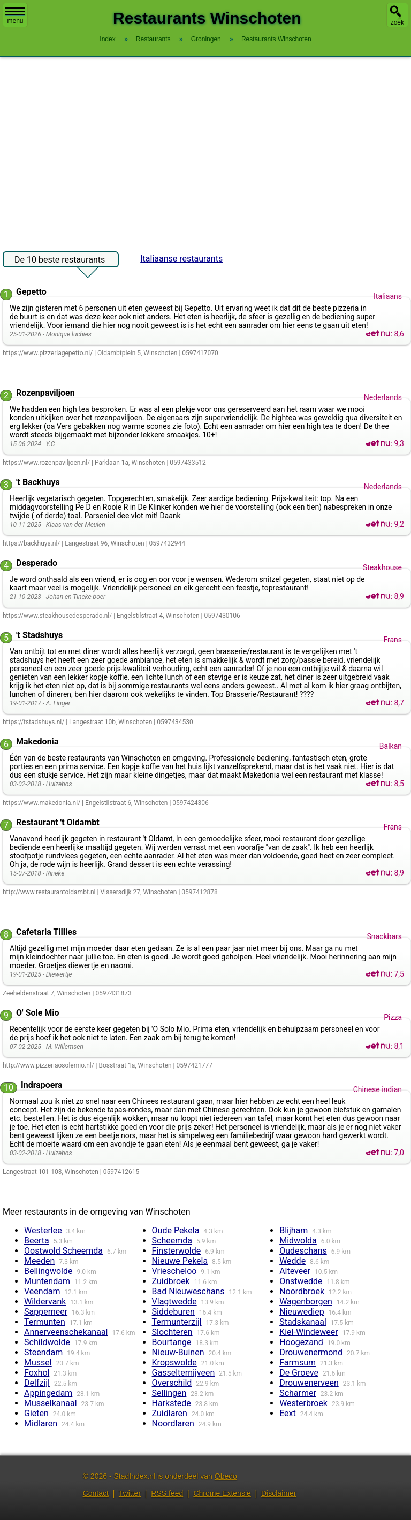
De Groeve (298, 1373)
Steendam (43, 1352)
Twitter (130, 1493)
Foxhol (36, 1373)
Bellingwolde (48, 1271)
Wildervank (45, 1301)
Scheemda (172, 1240)
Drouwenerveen (309, 1383)
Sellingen (169, 1393)
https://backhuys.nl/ (31, 543)
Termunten (44, 1322)
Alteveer (294, 1271)
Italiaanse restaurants (181, 259)
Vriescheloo (174, 1271)
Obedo (226, 1476)
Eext (287, 1413)
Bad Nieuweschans (188, 1291)
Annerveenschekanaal (66, 1332)
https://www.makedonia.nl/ (41, 803)
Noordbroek (301, 1291)
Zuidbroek (171, 1281)
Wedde (292, 1261)
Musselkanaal (50, 1403)
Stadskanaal (302, 1322)
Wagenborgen (305, 1301)
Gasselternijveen (183, 1373)
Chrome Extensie (221, 1493)
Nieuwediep (301, 1312)
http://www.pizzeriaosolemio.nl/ (48, 1065)
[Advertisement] (205, 149)
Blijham (293, 1230)
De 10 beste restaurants (59, 261)
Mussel (38, 1362)
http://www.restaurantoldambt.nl (49, 892)
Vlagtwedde (174, 1301)
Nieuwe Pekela (180, 1261)
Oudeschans (303, 1251)
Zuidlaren (169, 1413)
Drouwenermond (310, 1352)
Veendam (42, 1291)
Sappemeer (45, 1312)
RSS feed (167, 1493)
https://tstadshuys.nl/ (33, 722)
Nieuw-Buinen (178, 1352)
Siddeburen (173, 1312)
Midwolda (298, 1240)
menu (15, 16)
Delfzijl (37, 1383)
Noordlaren (173, 1423)
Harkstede (171, 1403)
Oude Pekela (176, 1230)
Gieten (36, 1413)
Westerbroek (303, 1403)
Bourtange (172, 1342)
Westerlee (43, 1230)
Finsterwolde (176, 1251)
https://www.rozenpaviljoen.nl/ (46, 462)
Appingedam (48, 1393)
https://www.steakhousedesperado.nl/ (57, 615)
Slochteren (172, 1332)
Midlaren (40, 1423)
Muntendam (47, 1281)
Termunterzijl (177, 1322)
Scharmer (297, 1393)
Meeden (39, 1261)
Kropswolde (174, 1362)
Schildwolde (47, 1342)
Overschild (172, 1383)
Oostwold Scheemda (63, 1251)
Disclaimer (278, 1493)
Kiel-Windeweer (308, 1332)
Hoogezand (301, 1342)
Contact (96, 1493)
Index (107, 39)
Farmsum (297, 1362)
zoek (397, 22)
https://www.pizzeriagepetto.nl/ (48, 353)
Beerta (36, 1240)
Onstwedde (300, 1281)
